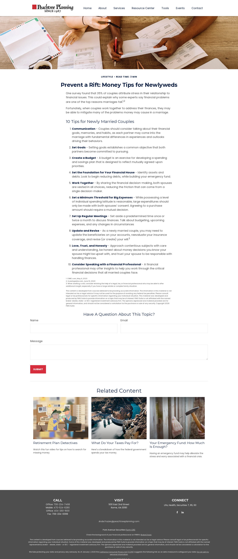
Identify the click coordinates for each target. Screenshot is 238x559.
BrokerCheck (146, 535)
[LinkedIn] (182, 512)
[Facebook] (177, 512)
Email (124, 320)
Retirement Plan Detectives (55, 443)
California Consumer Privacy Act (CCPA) (116, 552)
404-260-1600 (62, 510)
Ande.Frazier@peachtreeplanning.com (119, 521)
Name (34, 320)
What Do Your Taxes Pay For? (114, 443)
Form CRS (130, 529)
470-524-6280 (62, 507)
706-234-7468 (62, 504)
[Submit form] (38, 369)
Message (36, 341)
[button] (87, 8)
